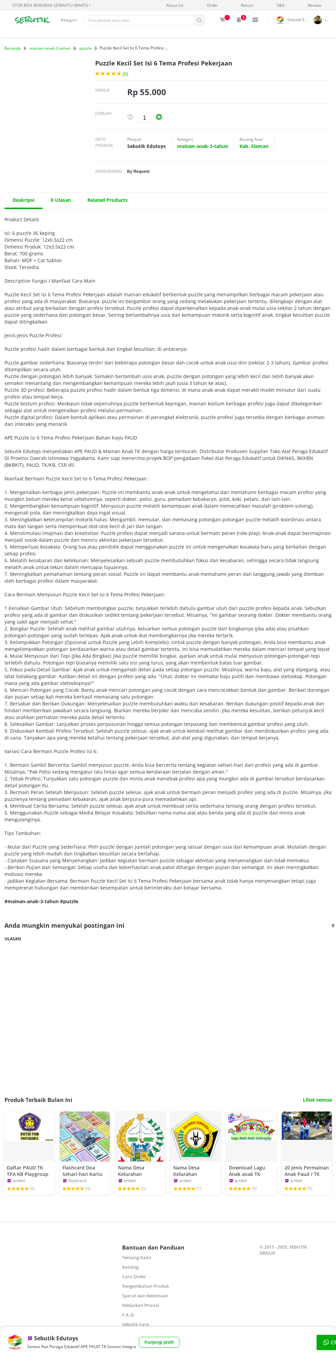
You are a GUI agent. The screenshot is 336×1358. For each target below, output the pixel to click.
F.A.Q (128, 1315)
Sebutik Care (135, 1324)
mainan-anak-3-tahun (50, 48)
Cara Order (134, 1276)
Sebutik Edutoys (299, 20)
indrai (329, 20)
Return (247, 5)
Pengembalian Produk (145, 1286)
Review (314, 5)
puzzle (85, 48)
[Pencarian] (139, 20)
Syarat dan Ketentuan (145, 1296)
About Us (175, 5)
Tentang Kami (136, 1257)
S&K (280, 5)
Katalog (130, 1267)
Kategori (69, 20)
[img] (222, 19)
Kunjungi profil (159, 1342)
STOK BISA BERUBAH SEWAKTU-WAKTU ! (51, 5)
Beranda (12, 48)
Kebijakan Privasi (140, 1305)
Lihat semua (317, 1100)
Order (212, 5)
